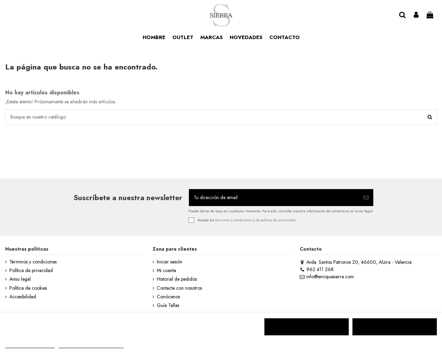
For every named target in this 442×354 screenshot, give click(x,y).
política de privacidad (278, 220)
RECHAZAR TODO (306, 326)
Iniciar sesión (169, 262)
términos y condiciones (233, 220)
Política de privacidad (31, 270)
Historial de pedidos (177, 279)
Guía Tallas (168, 305)
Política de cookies (28, 288)
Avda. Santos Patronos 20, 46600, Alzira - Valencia (355, 262)
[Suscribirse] (366, 197)
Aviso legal (20, 279)
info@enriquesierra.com (327, 276)
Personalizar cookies (91, 345)
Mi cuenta (166, 270)
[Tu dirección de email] (274, 197)
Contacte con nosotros (179, 288)
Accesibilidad (22, 297)
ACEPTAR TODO (394, 326)
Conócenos (168, 297)
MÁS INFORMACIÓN (30, 345)
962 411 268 (316, 269)
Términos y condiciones (33, 262)
